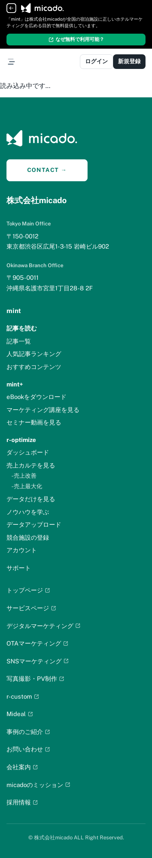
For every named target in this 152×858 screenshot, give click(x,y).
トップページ (28, 590)
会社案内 (22, 767)
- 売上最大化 (26, 486)
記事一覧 (18, 341)
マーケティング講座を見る (42, 409)
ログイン (96, 61)
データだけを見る (30, 498)
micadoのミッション (38, 784)
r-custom (22, 696)
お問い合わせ (28, 749)
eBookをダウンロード (36, 396)
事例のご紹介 (28, 731)
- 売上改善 (23, 475)
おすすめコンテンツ (33, 366)
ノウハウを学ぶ (27, 511)
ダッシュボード (27, 452)
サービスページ (31, 608)
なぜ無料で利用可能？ (76, 39)
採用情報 (22, 802)
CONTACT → (47, 170)
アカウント (21, 550)
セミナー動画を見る (33, 422)
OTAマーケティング (37, 643)
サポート (18, 567)
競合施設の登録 (27, 537)
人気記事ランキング (33, 353)
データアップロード (33, 524)
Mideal (19, 713)
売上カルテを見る (30, 465)
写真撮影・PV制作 (35, 678)
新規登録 (129, 61)
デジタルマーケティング (43, 625)
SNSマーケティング (37, 661)
